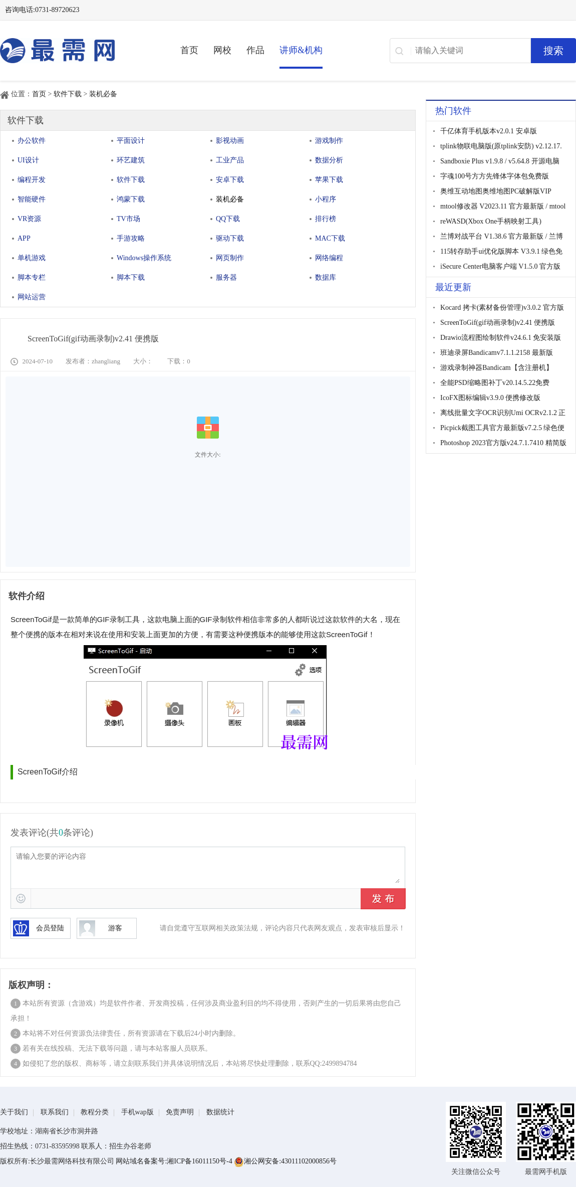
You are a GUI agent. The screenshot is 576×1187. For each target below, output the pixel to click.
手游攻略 (131, 238)
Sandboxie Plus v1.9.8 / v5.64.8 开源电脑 (499, 161)
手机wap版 (137, 1112)
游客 (100, 928)
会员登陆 (38, 928)
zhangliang (106, 361)
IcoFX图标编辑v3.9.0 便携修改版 (490, 398)
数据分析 (329, 160)
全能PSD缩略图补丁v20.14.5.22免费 (494, 382)
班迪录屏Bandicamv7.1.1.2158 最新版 (496, 352)
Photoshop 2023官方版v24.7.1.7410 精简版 (503, 443)
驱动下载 (230, 238)
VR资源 (29, 219)
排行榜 (325, 219)
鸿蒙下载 (131, 199)
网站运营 (32, 297)
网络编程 (329, 258)
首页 (189, 50)
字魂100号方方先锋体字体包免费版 (494, 176)
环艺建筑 (131, 160)
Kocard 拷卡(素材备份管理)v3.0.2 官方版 (502, 307)
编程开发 (32, 179)
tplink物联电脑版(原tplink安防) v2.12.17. (501, 146)
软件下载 (68, 94)
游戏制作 (329, 140)
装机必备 (103, 94)
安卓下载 (230, 179)
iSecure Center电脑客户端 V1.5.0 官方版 (500, 266)
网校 (222, 50)
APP (24, 238)
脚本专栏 (32, 277)
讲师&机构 (301, 50)
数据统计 (220, 1112)
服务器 (226, 277)
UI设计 (28, 160)
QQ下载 (228, 219)
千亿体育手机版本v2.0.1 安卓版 (488, 131)
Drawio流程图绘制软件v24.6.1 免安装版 (500, 337)
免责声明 (180, 1112)
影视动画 (230, 140)
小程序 (325, 199)
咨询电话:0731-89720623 (42, 10)
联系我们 (55, 1112)
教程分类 (95, 1112)
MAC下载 (330, 238)
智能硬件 (32, 199)
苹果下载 (329, 179)
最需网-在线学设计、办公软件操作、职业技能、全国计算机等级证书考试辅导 (75, 50)
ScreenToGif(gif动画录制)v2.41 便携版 (497, 322)
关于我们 (14, 1112)
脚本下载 (131, 277)
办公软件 (32, 140)
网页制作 (230, 258)
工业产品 (230, 160)
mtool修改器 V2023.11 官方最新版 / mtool (502, 206)
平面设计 (131, 140)
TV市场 (128, 219)
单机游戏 (32, 258)
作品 (255, 50)
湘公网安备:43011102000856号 (285, 1161)
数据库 (325, 277)
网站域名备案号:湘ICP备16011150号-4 (175, 1161)
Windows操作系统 (144, 258)
